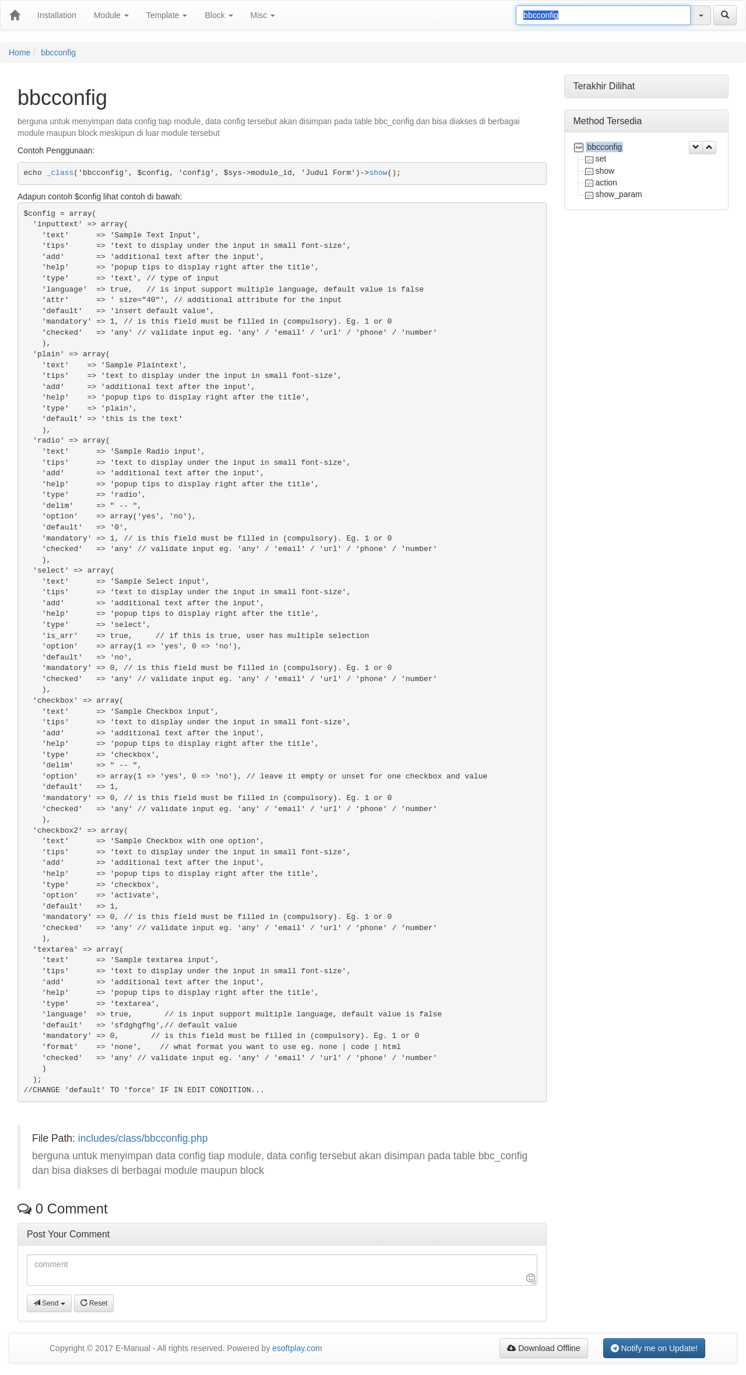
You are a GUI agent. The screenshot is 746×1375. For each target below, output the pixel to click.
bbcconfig (58, 52)
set (601, 158)
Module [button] (111, 15)
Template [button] (167, 15)
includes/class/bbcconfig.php (143, 1138)
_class (60, 173)
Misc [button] (263, 15)
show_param (619, 194)
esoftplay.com (297, 1348)
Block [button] (219, 15)
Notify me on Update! (654, 1348)
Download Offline (543, 1348)
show (378, 173)
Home (19, 52)
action (606, 182)
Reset (94, 1303)
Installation (56, 15)
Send (49, 1303)
